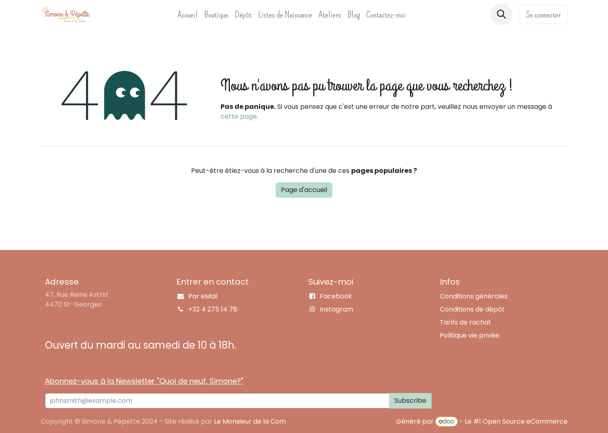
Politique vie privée (469, 335)
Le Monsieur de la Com (250, 421)
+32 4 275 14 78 (212, 309)
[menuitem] (187, 14)
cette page (238, 116)
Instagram (336, 309)
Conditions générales (474, 296)
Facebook (336, 296)
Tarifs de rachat (465, 322)
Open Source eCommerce (525, 421)
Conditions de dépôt (472, 309)
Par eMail (203, 296)
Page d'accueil (304, 189)
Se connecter (543, 14)
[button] (501, 14)
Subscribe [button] (410, 400)
